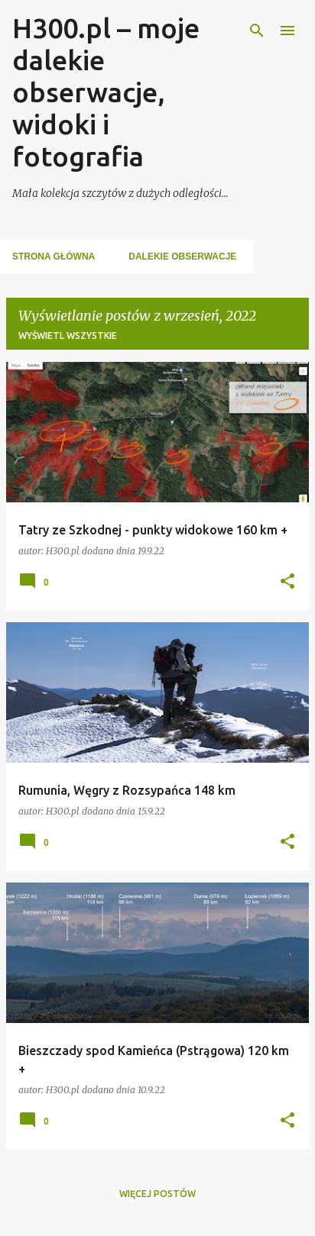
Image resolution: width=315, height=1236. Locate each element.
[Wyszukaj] (257, 30)
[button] (287, 582)
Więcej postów (157, 1194)
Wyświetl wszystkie (67, 335)
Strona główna (53, 256)
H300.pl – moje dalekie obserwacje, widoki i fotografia (106, 92)
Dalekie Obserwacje (182, 256)
